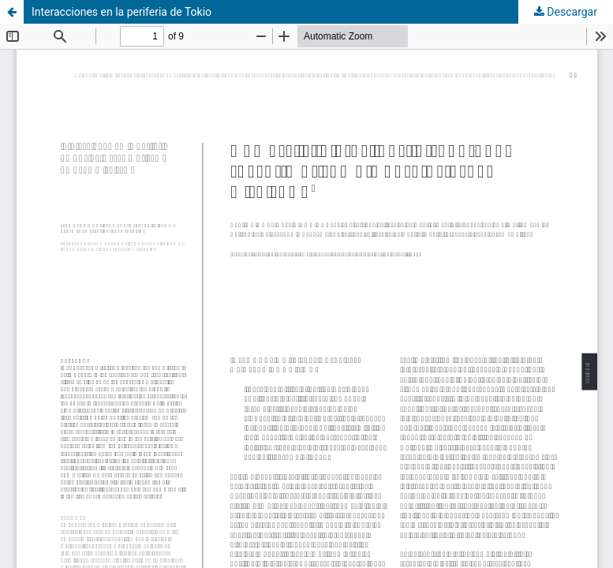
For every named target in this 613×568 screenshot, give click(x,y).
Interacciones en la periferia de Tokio (121, 12)
